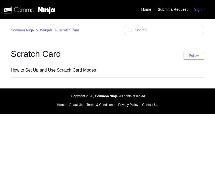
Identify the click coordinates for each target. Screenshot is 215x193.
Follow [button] (194, 56)
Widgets (46, 30)
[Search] (164, 30)
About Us (75, 105)
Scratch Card (69, 30)
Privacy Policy (128, 105)
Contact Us (150, 105)
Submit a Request (173, 9)
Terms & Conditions (100, 105)
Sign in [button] (200, 9)
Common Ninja (22, 30)
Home (146, 9)
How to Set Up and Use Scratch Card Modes (53, 70)
